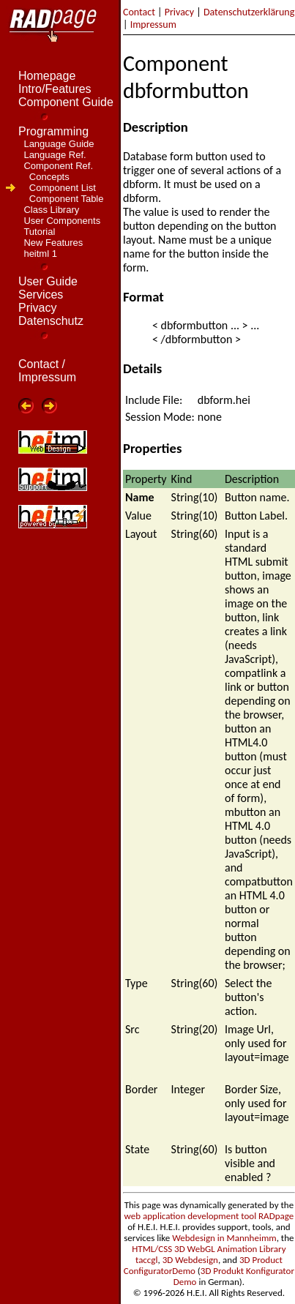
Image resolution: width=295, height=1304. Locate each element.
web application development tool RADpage (209, 1215)
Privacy (179, 12)
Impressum (153, 24)
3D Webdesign (190, 1259)
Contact (139, 12)
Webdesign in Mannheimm (224, 1237)
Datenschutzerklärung (248, 12)
